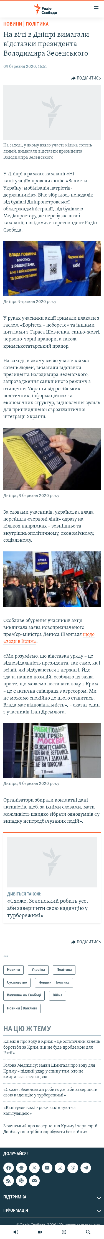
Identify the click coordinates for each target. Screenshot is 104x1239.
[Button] (86, 78)
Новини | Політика (26, 24)
